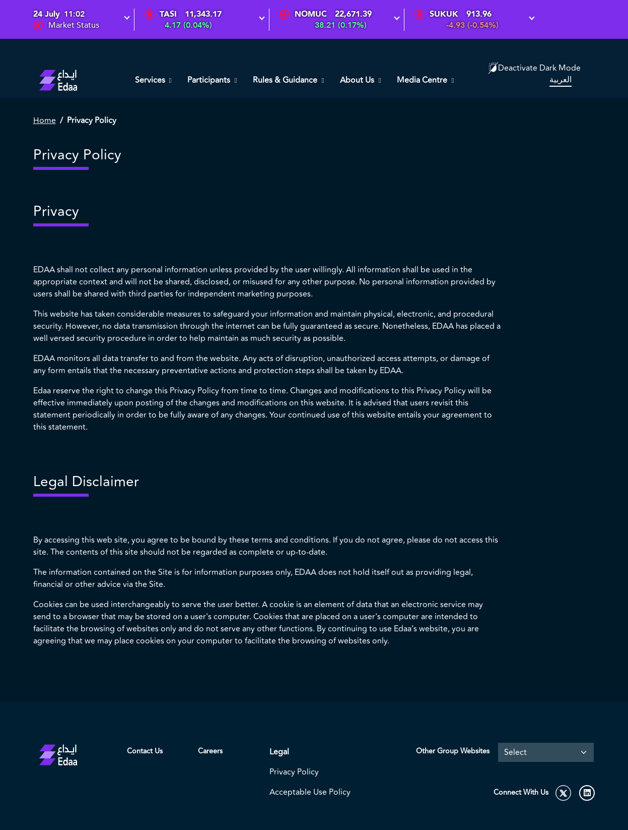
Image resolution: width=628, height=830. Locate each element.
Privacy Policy (294, 772)
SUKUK (444, 14)
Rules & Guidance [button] (286, 80)
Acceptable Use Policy (310, 792)
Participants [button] (209, 80)
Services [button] (151, 80)
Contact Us (145, 751)
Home (44, 120)
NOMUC (311, 14)
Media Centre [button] (423, 80)
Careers (210, 751)
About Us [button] (358, 80)
